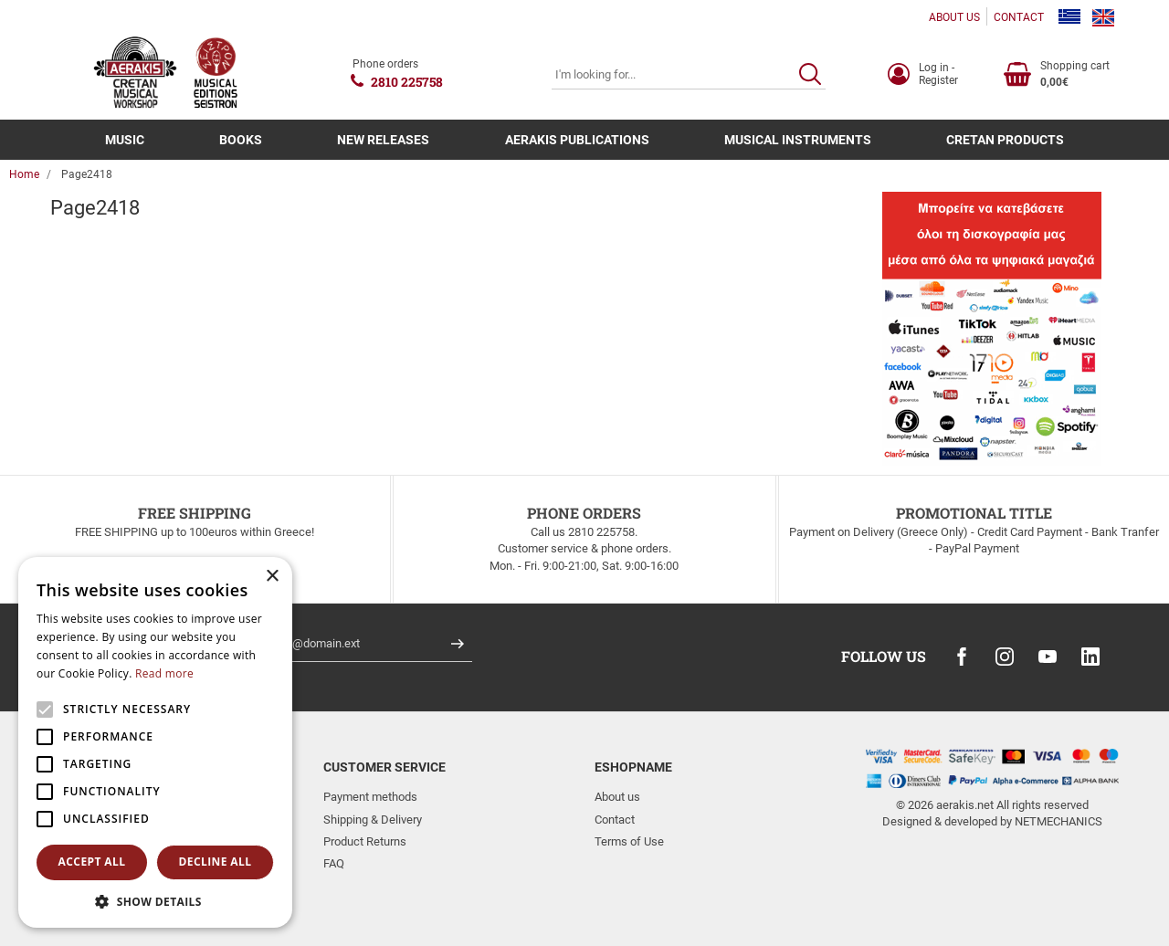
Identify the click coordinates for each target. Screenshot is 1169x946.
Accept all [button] (92, 861)
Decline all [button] (215, 861)
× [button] (272, 576)
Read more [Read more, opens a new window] (164, 673)
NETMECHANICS (1058, 821)
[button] (155, 900)
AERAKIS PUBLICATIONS (577, 139)
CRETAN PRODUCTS (1005, 139)
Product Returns (364, 841)
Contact (615, 819)
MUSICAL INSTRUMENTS (797, 139)
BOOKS (240, 139)
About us (617, 797)
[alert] (155, 742)
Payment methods (370, 797)
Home (24, 174)
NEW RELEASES (383, 139)
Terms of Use (629, 841)
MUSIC (124, 139)
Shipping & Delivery (372, 819)
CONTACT (1019, 17)
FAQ (333, 863)
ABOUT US (954, 17)
